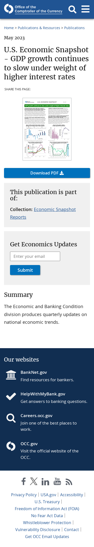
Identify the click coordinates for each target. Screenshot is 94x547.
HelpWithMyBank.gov (43, 394)
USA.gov (48, 494)
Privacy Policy (24, 494)
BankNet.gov (34, 372)
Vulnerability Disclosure (37, 529)
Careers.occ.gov (36, 415)
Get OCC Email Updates (47, 536)
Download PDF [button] (44, 173)
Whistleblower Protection (47, 522)
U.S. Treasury (47, 501)
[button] (72, 9)
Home (9, 27)
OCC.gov (29, 443)
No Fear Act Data (47, 515)
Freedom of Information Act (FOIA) (47, 508)
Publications (74, 27)
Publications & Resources (39, 27)
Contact (71, 529)
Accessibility (71, 494)
